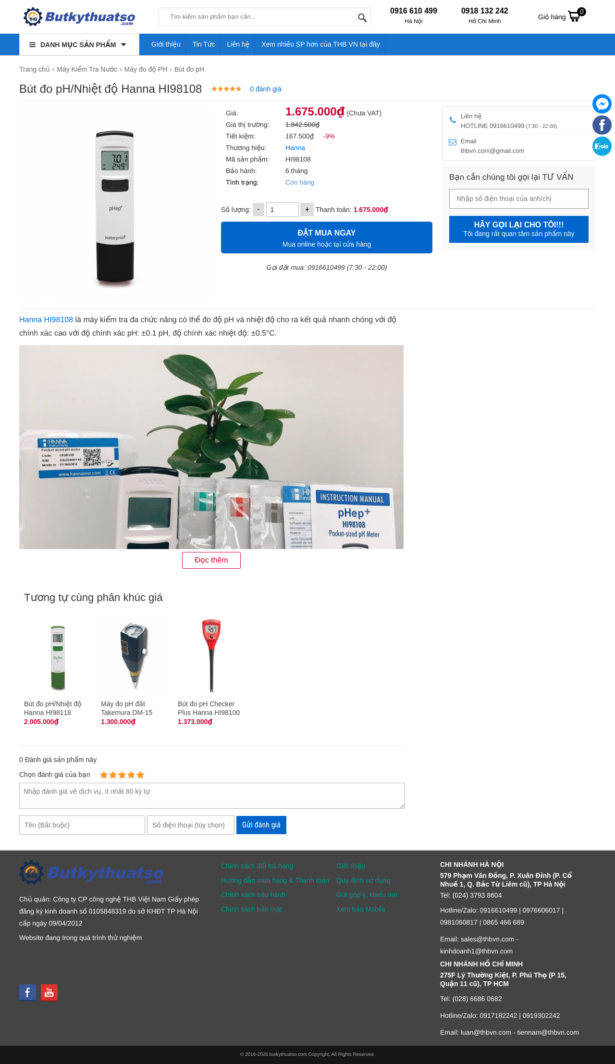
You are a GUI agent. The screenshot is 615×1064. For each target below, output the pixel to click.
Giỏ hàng (562, 16)
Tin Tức (204, 44)
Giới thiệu (166, 44)
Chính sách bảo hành (253, 895)
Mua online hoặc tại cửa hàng (327, 237)
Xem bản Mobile (360, 909)
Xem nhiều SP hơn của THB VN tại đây (320, 44)
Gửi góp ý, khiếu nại (366, 895)
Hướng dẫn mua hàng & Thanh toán (275, 880)
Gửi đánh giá (261, 824)
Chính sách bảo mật (251, 909)
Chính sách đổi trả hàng (257, 866)
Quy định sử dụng (363, 880)
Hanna (295, 147)
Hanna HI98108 (46, 320)
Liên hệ (238, 44)
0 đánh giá (265, 89)
